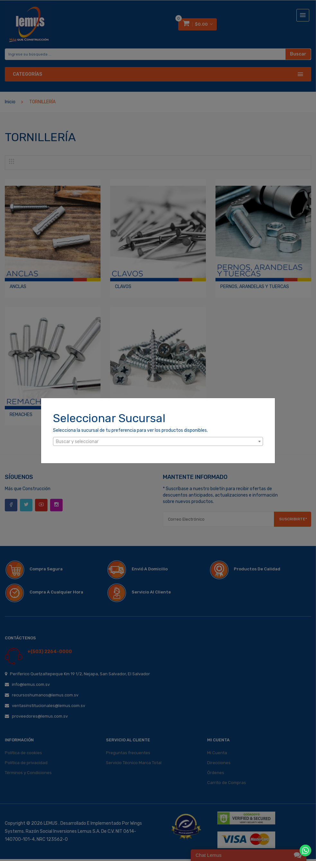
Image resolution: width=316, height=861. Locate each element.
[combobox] (158, 441)
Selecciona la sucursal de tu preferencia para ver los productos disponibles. (130, 430)
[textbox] (158, 441)
